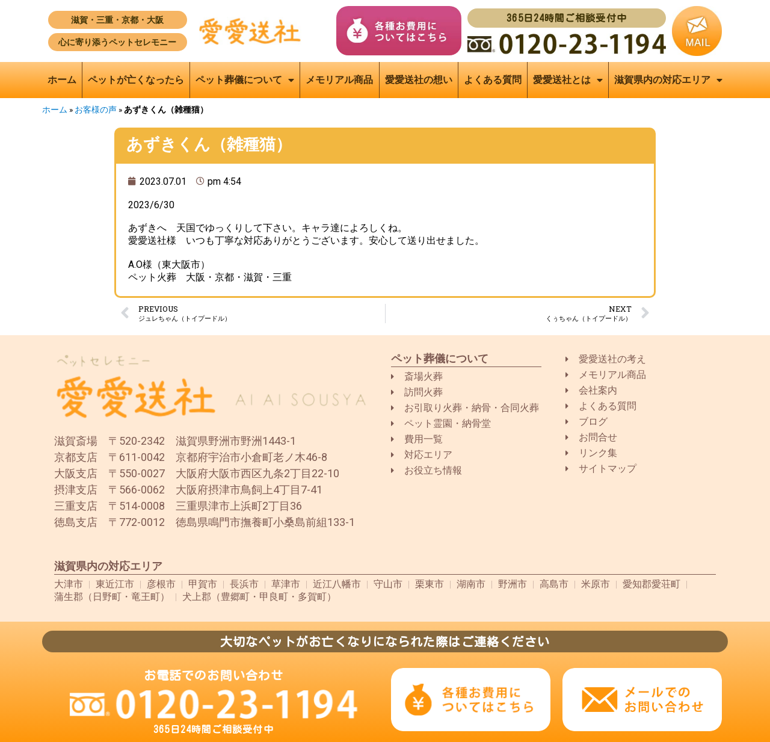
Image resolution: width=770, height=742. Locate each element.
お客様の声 (96, 109)
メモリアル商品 (339, 79)
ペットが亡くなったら (136, 79)
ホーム (62, 79)
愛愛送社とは (568, 80)
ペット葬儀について (245, 80)
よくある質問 (493, 79)
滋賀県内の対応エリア (668, 80)
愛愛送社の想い (418, 79)
